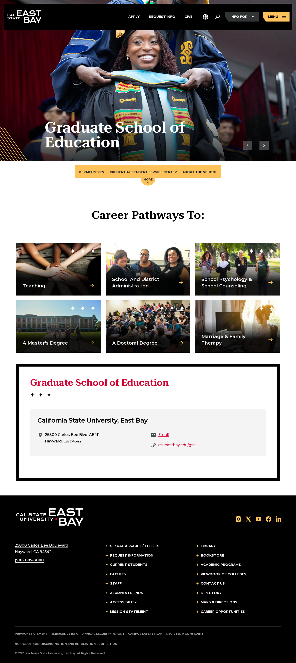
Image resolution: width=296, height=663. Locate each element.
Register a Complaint (185, 633)
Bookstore (212, 555)
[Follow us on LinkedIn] (278, 519)
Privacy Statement (31, 633)
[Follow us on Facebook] (268, 519)
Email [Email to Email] (163, 435)
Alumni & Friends (126, 593)
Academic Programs (221, 565)
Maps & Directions (219, 602)
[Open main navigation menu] (276, 17)
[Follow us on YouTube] (258, 519)
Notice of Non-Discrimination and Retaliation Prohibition (66, 644)
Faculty (118, 574)
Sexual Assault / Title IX (134, 546)
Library (208, 546)
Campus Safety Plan (145, 633)
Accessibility (123, 602)
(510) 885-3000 (29, 560)
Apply (134, 17)
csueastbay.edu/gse (177, 445)
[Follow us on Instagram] (238, 519)
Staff (116, 583)
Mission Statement (129, 612)
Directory (211, 593)
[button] (206, 17)
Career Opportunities (223, 612)
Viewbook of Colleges (223, 574)
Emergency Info (65, 633)
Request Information (131, 555)
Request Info (162, 17)
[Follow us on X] (248, 519)
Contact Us (213, 583)
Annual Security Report (103, 633)
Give (188, 17)
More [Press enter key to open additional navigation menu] (148, 181)
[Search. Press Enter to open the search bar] (217, 16)
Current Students (129, 565)
